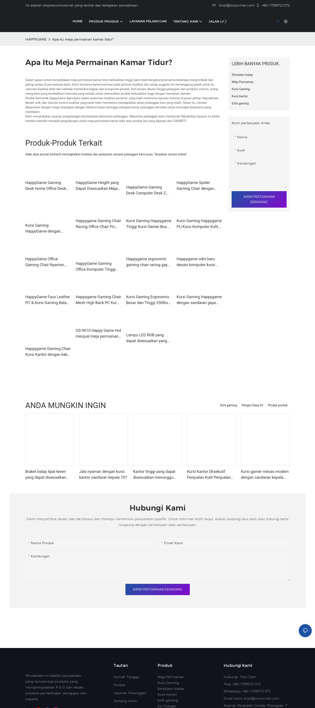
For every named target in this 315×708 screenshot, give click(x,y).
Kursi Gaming (168, 683)
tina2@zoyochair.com (233, 5)
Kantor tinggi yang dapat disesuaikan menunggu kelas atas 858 (154, 474)
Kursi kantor (167, 694)
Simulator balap (171, 689)
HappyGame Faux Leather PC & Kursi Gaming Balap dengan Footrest (47, 296)
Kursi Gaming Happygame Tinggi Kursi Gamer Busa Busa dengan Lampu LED (148, 223)
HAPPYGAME (36, 39)
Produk (119, 685)
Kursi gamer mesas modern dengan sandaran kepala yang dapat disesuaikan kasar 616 (265, 474)
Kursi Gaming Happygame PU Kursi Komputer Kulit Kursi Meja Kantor (199, 223)
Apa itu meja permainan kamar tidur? (83, 39)
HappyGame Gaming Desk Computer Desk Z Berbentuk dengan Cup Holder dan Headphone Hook (146, 190)
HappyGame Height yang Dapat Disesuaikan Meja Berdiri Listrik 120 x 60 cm (98, 185)
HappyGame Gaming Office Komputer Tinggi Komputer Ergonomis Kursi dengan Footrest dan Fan (95, 266)
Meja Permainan (171, 677)
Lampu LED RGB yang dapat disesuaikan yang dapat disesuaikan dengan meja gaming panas (146, 338)
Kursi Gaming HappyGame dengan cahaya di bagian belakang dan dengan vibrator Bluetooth (43, 228)
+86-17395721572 (273, 5)
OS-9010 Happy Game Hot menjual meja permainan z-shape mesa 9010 (98, 333)
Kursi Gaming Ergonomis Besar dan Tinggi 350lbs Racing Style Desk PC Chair (147, 300)
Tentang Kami (125, 701)
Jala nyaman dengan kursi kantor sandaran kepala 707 (103, 474)
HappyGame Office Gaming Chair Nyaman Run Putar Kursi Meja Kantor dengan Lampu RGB (44, 262)
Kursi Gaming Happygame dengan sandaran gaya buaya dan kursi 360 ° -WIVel (199, 300)
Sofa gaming (228, 405)
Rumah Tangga (126, 677)
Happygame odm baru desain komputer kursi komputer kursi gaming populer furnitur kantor (197, 262)
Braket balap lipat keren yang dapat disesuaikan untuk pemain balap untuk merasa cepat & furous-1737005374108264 (47, 474)
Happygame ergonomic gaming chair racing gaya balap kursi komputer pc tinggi (147, 258)
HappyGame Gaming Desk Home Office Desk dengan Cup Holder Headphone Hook (45, 185)
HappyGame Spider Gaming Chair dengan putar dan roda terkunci (197, 185)
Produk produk (278, 405)
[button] (225, 21)
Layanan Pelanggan (130, 693)
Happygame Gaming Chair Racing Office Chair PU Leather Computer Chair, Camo (98, 223)
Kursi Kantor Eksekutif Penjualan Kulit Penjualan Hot (209, 474)
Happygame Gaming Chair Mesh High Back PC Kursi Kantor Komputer (98, 300)
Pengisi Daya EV (252, 405)
